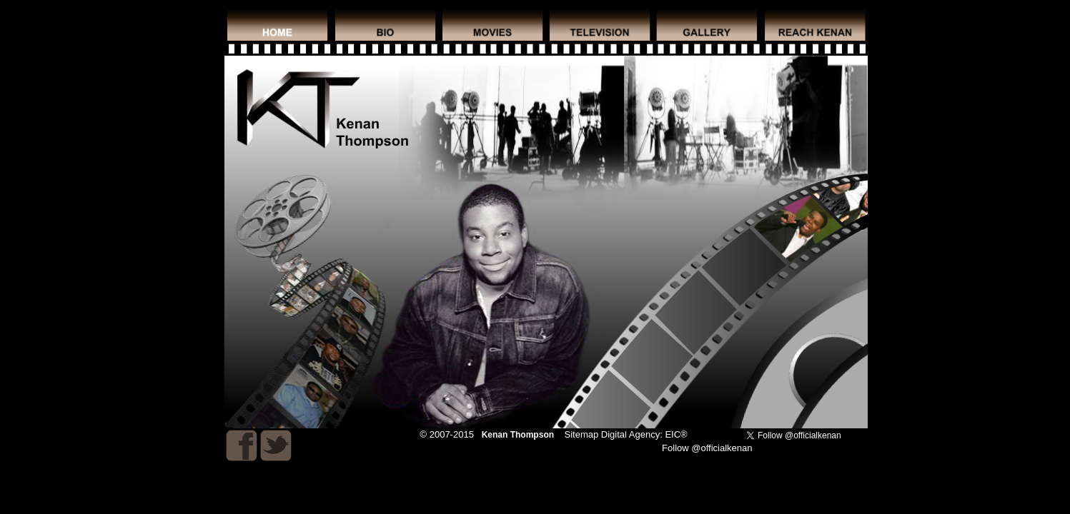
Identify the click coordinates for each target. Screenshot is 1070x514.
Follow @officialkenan (707, 448)
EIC (672, 434)
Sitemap (582, 434)
